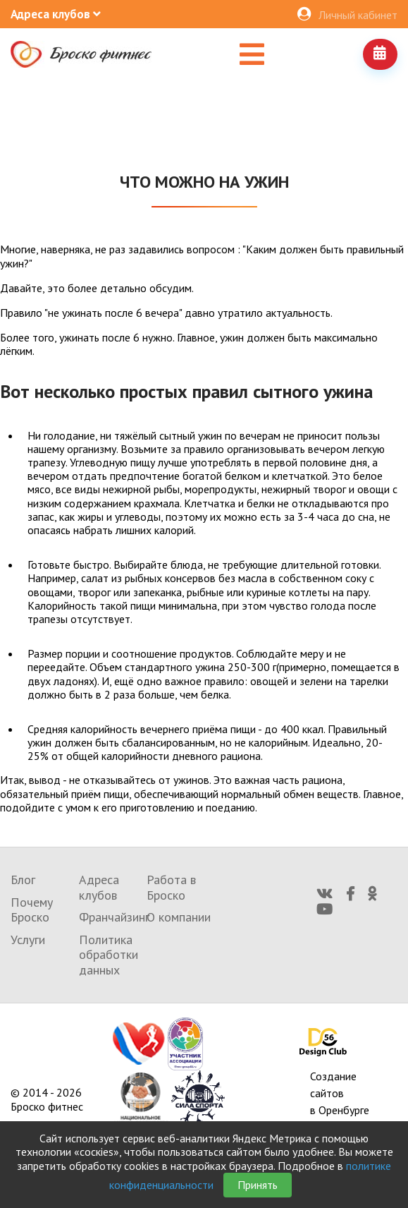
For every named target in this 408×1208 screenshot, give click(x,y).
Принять (257, 1185)
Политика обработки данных (108, 954)
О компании (179, 917)
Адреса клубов (99, 887)
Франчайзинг (114, 917)
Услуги (28, 939)
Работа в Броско (171, 887)
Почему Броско (32, 910)
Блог (23, 879)
